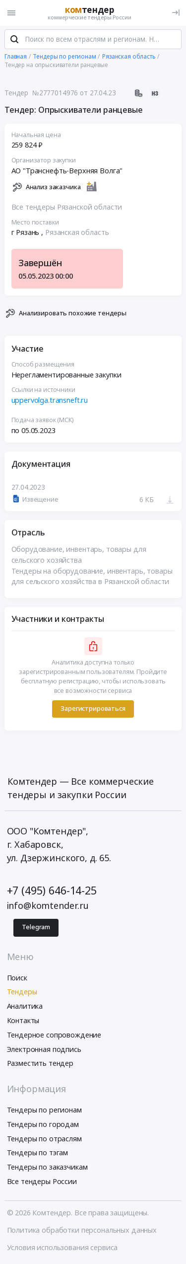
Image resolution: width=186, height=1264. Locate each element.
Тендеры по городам (43, 1124)
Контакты (23, 1020)
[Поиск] (14, 39)
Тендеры (22, 991)
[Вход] (176, 12)
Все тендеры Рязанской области (67, 207)
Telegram (36, 927)
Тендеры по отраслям (44, 1138)
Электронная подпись (44, 1049)
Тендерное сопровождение (54, 1035)
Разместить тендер (40, 1063)
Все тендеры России (42, 1181)
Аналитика (25, 1006)
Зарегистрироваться (93, 708)
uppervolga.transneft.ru (49, 400)
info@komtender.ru (48, 905)
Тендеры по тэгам (37, 1152)
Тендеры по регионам (44, 1110)
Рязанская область (77, 232)
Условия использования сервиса (62, 1247)
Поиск (17, 977)
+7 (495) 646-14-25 (52, 890)
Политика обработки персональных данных (82, 1230)
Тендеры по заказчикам (47, 1167)
